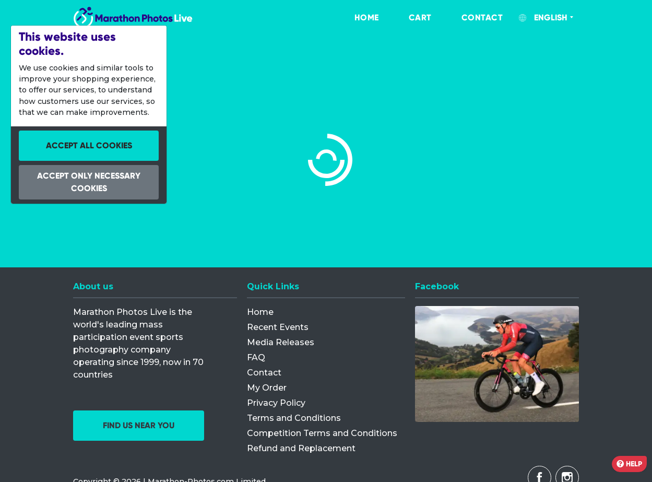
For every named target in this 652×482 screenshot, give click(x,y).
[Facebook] (497, 364)
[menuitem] (356, 17)
